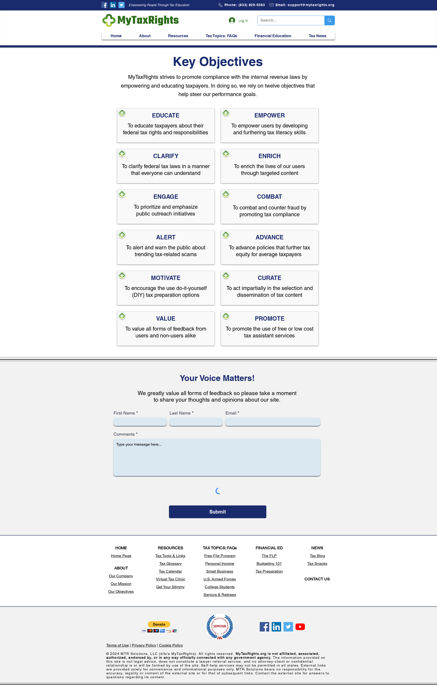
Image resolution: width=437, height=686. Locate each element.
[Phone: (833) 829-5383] (241, 5)
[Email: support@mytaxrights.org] (302, 5)
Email (230, 413)
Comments (124, 434)
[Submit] (217, 511)
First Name (124, 413)
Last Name (180, 413)
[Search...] (287, 20)
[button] (145, 36)
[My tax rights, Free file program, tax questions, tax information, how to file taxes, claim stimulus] (104, 5)
